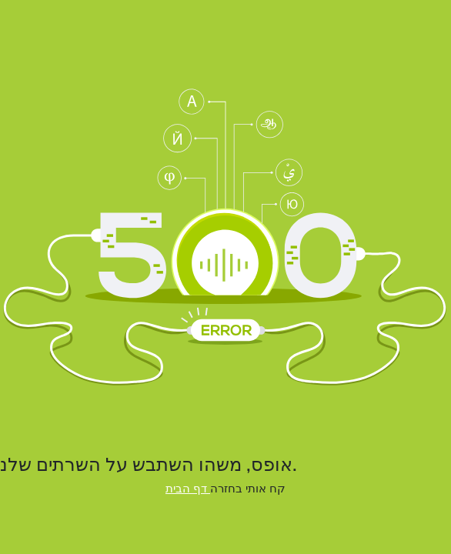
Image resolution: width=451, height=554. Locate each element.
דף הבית (187, 488)
